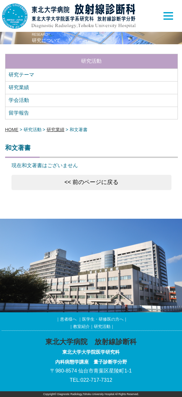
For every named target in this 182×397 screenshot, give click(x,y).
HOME (12, 129)
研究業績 (19, 87)
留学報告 (19, 113)
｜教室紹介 (79, 326)
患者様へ (68, 319)
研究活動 (102, 326)
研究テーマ (21, 74)
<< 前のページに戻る (91, 182)
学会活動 (19, 100)
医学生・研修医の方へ (103, 319)
